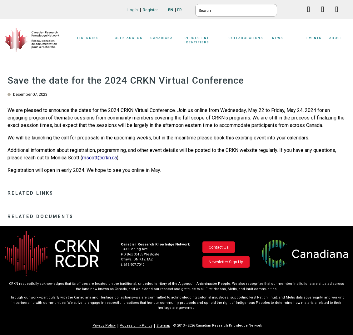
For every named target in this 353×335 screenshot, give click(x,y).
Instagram (339, 15)
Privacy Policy (104, 325)
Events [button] (314, 38)
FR (179, 9)
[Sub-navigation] (93, 41)
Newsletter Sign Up (226, 262)
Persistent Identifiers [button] (197, 40)
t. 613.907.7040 (132, 265)
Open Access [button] (129, 38)
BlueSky (297, 9)
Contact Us (219, 247)
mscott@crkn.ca (99, 158)
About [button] (335, 38)
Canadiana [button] (161, 38)
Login (132, 9)
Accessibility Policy (136, 325)
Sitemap (163, 325)
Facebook (311, 15)
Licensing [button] (88, 38)
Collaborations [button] (245, 38)
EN (170, 9)
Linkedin (325, 15)
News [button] (277, 38)
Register (150, 9)
